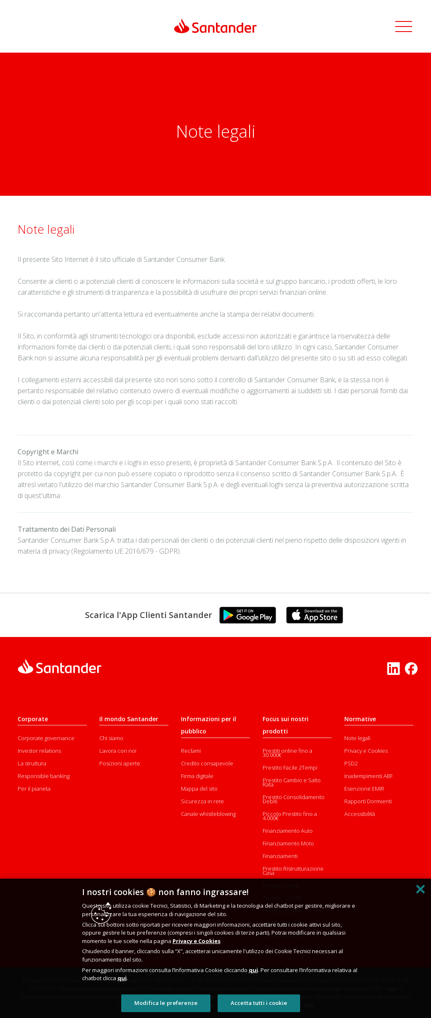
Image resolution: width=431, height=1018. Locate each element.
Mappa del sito (199, 788)
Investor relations (39, 750)
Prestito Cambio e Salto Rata (292, 782)
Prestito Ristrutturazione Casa (293, 871)
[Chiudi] (420, 889)
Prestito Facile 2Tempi (290, 767)
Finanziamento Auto (288, 830)
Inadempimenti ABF (368, 776)
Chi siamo (111, 738)
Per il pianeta (34, 788)
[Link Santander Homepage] (215, 25)
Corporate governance (46, 738)
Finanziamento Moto (288, 843)
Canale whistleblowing (208, 814)
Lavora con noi (117, 750)
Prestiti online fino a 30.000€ (287, 753)
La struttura (32, 763)
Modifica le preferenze (165, 1003)
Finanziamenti (280, 856)
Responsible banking (43, 776)
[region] (215, 948)
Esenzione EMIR (364, 788)
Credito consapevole (207, 763)
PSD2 (351, 763)
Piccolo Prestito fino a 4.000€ (290, 816)
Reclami (191, 750)
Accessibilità (359, 814)
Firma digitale (197, 776)
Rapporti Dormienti (368, 801)
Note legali (357, 738)
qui (253, 970)
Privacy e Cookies (366, 750)
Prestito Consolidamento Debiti (294, 799)
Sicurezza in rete (202, 801)
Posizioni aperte (119, 763)
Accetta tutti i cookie (259, 1003)
